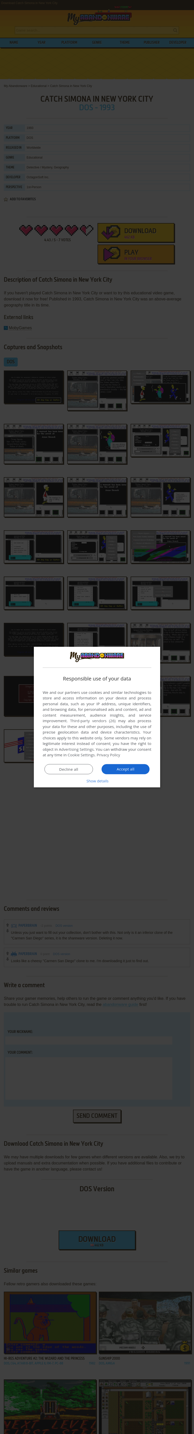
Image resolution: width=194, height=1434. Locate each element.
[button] (97, 781)
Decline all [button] (68, 769)
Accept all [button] (126, 768)
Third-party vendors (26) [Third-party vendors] (92, 720)
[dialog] (97, 717)
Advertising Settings (76, 749)
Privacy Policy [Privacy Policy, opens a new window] (108, 754)
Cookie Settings (81, 754)
